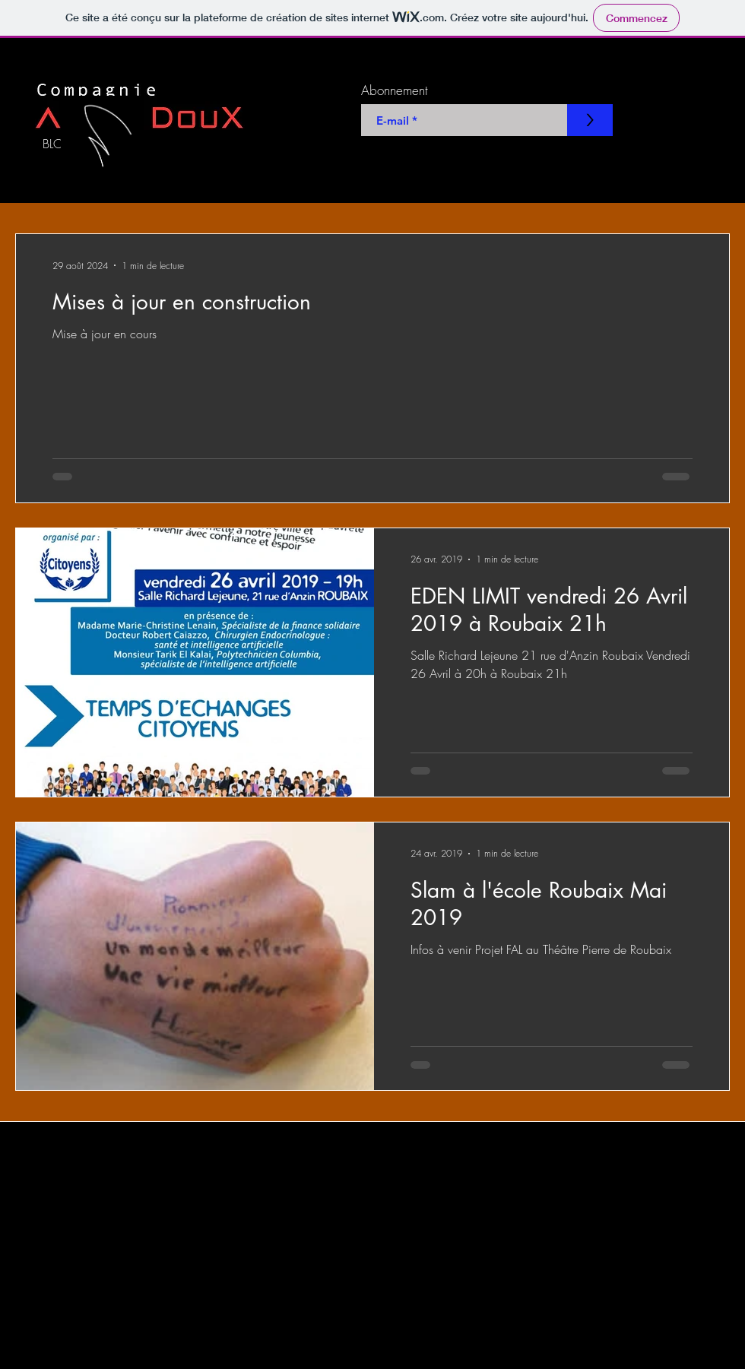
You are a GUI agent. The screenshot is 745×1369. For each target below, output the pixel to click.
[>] (590, 120)
